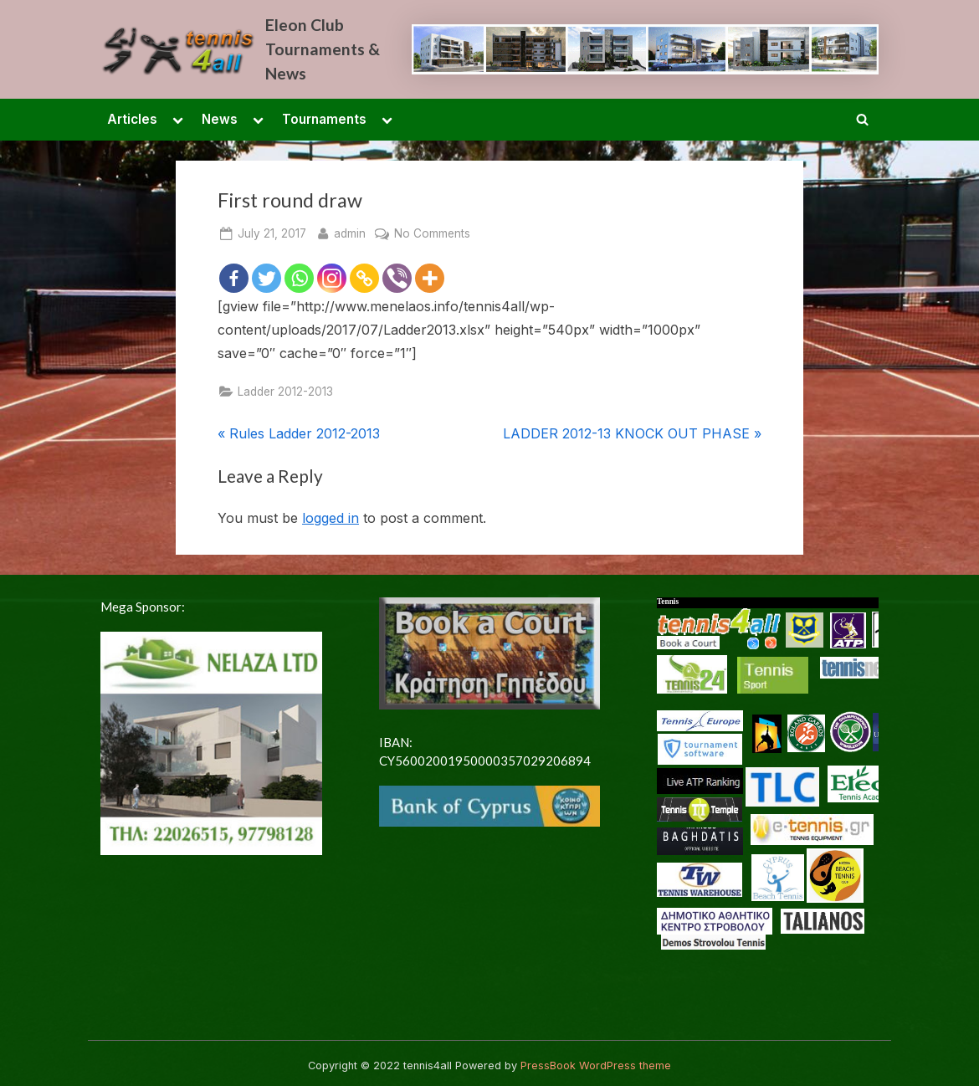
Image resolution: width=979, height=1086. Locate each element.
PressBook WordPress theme (595, 1065)
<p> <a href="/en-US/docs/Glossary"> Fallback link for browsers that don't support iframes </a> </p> (768, 806)
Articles (132, 119)
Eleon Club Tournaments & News (322, 49)
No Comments (432, 234)
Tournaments (324, 119)
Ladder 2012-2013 (285, 391)
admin (350, 232)
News (220, 119)
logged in (330, 518)
